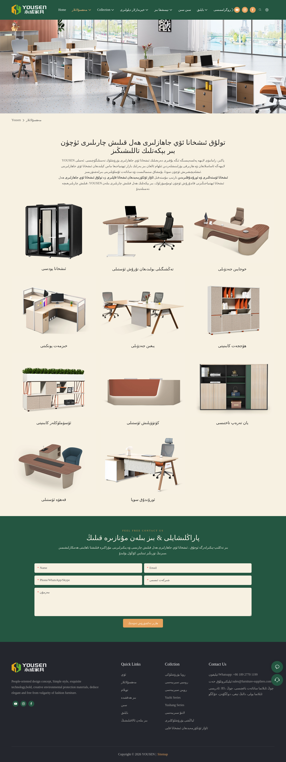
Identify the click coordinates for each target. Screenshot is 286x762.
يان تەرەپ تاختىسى (232, 422)
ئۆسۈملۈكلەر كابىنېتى (53, 422)
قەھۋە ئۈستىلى (53, 499)
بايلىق (124, 713)
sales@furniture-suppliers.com (252, 681)
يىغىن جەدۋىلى (143, 345)
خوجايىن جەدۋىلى (232, 269)
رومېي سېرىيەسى (176, 682)
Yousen (16, 120)
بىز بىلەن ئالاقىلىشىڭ (134, 720)
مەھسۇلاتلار (34, 120)
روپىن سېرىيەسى (176, 690)
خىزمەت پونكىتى (53, 345)
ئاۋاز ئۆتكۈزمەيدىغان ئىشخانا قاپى (186, 728)
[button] (232, 10)
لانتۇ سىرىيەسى (175, 713)
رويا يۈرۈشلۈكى (175, 674)
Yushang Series (174, 705)
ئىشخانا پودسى (54, 268)
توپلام (124, 690)
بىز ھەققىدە (128, 697)
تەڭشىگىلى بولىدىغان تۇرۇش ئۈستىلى (143, 269)
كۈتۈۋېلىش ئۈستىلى (143, 422)
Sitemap (162, 754)
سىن (124, 705)
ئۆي (123, 674)
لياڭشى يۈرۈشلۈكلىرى (179, 720)
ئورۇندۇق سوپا (143, 499)
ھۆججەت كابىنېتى (232, 345)
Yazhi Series (173, 697)
